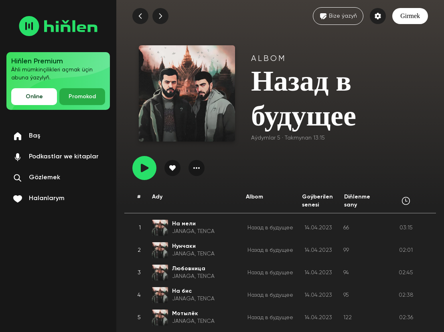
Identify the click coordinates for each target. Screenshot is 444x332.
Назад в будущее (270, 228)
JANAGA (183, 231)
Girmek (410, 15)
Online (34, 96)
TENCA (206, 231)
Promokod (82, 96)
